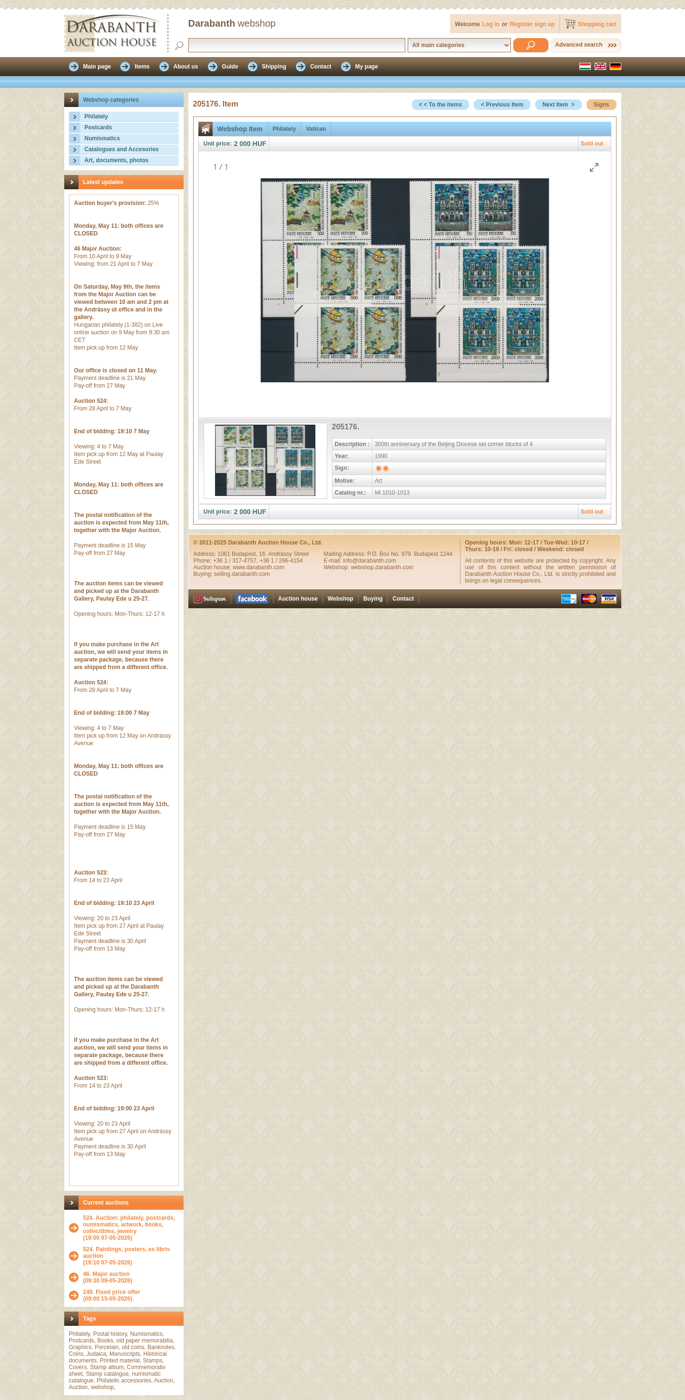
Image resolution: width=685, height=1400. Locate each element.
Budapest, (245, 554)
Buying (373, 598)
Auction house (298, 598)
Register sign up (532, 24)
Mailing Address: (345, 554)
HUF (259, 143)
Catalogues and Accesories (122, 149)
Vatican (316, 129)
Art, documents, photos (117, 160)
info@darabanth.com (369, 560)
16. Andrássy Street (284, 554)
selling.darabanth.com (242, 574)
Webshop (340, 598)
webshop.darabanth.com (382, 567)
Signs (601, 104)
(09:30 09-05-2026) (107, 1277)
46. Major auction (106, 1274)
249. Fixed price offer (111, 1292)
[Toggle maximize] (594, 167)
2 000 (242, 143)
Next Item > (558, 104)
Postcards (98, 127)
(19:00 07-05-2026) (131, 1228)
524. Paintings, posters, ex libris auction (126, 1252)
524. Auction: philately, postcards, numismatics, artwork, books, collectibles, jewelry (129, 1225)
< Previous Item (502, 104)
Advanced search (578, 44)
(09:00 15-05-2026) (111, 1295)
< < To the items (440, 104)
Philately (96, 116)
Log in (490, 24)
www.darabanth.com (258, 567)
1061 (224, 554)
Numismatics (102, 138)
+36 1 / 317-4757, (236, 560)
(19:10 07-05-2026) (131, 1256)
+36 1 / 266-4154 (281, 560)
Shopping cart (597, 24)
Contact (403, 598)
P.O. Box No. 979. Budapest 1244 (409, 554)
